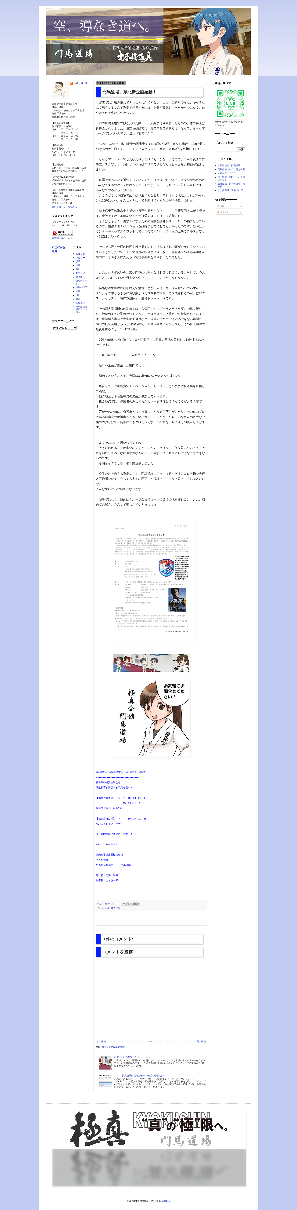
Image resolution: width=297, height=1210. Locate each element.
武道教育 (80, 302)
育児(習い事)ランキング (63, 238)
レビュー (80, 257)
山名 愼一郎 (80, 83)
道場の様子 (110, 908)
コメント (223, 212)
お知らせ (80, 253)
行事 (78, 265)
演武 (78, 261)
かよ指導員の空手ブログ (230, 190)
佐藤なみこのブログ (228, 173)
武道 (78, 299)
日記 (118, 908)
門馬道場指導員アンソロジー (81, 309)
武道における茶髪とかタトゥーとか (132, 1057)
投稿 (220, 206)
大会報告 (80, 277)
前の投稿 (201, 1041)
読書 (78, 291)
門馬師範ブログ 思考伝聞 (231, 169)
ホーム (151, 1041)
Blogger (165, 1201)
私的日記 (80, 273)
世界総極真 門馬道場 (229, 165)
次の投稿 (101, 1041)
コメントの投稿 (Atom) (113, 1047)
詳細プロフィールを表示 (64, 207)
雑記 (78, 269)
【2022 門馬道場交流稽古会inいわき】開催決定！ (139, 1075)
